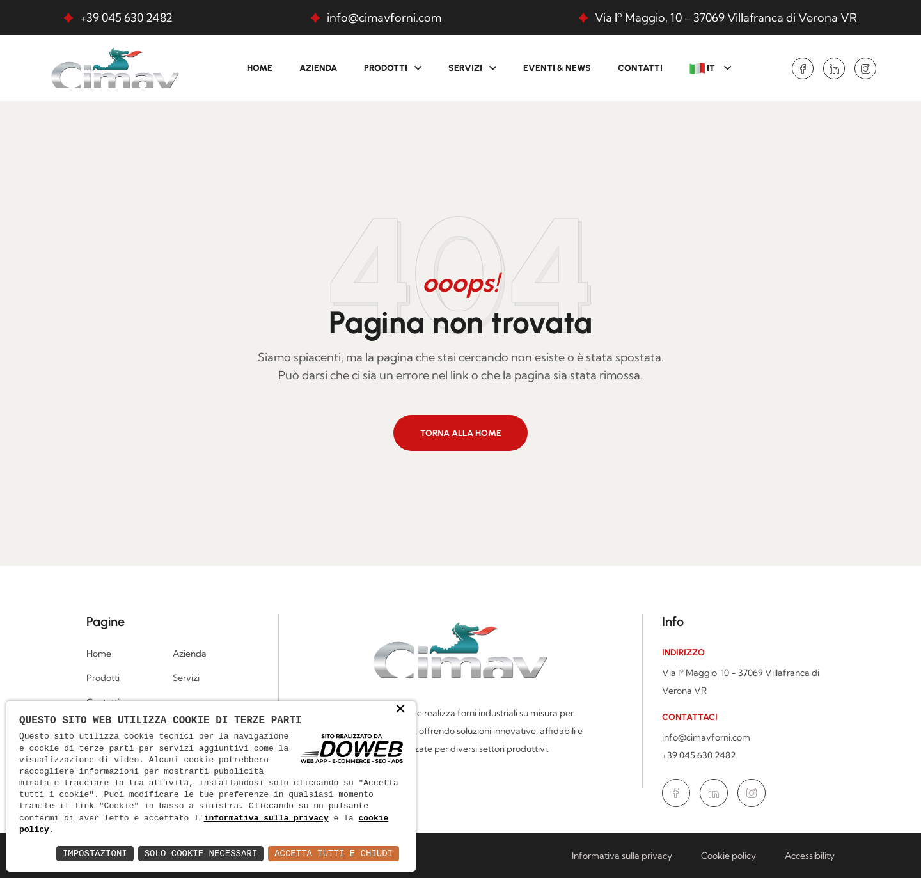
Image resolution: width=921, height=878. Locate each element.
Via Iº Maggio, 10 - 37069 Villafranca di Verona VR (726, 17)
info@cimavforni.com (384, 17)
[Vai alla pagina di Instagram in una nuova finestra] (865, 68)
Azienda (318, 68)
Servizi (465, 68)
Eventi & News (557, 68)
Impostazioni (95, 853)
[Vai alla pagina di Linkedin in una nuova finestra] (834, 68)
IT (703, 68)
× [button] (400, 710)
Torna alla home (460, 433)
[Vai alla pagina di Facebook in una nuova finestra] (803, 68)
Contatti (640, 68)
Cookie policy (728, 855)
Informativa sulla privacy (622, 855)
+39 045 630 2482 (126, 17)
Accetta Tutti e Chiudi (333, 853)
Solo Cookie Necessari (201, 853)
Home (259, 68)
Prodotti (385, 68)
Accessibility (810, 855)
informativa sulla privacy (266, 818)
